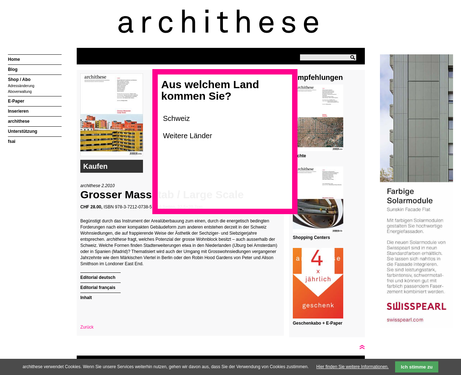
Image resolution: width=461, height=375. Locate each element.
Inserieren (18, 111)
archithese (19, 121)
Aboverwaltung (20, 92)
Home (14, 59)
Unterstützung (22, 131)
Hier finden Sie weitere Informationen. (352, 366)
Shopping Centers (311, 237)
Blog (13, 69)
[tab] (100, 276)
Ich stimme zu (417, 367)
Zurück (87, 327)
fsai (11, 141)
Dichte (299, 155)
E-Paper (16, 101)
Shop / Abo (19, 79)
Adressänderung (21, 86)
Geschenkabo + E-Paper (318, 323)
